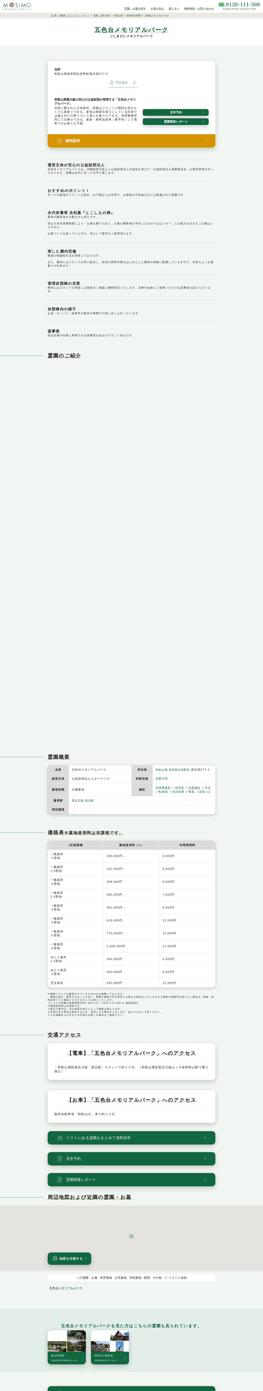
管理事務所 (164, 787)
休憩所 (181, 787)
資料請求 (131, 1006)
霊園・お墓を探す (102, 15)
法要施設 (196, 787)
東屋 (203, 791)
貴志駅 (90, 804)
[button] (131, 1240)
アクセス (119, 82)
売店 (162, 791)
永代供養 (189, 791)
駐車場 (174, 791)
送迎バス (165, 795)
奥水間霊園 (64, 1361)
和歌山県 (118, 15)
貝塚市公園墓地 (106, 1361)
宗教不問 (162, 778)
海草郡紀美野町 (134, 15)
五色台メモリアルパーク (66, 1292)
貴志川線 (78, 804)
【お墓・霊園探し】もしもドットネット (69, 15)
